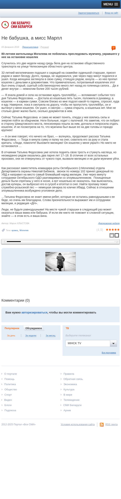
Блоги (7, 405)
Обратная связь (73, 379)
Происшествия (30, 47)
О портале (10, 373)
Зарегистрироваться (88, 13)
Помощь (9, 379)
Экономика (70, 384)
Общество (10, 389)
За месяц (50, 335)
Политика (10, 384)
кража (15, 230)
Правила (69, 373)
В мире (68, 394)
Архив (67, 410)
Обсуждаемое (33, 328)
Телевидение (71, 399)
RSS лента (111, 424)
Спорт (8, 394)
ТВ (67, 328)
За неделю (31, 335)
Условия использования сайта (78, 424)
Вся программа (109, 353)
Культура (69, 389)
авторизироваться (34, 312)
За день (11, 335)
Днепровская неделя (109, 223)
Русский (45, 47)
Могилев (24, 230)
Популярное (12, 328)
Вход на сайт (111, 13)
